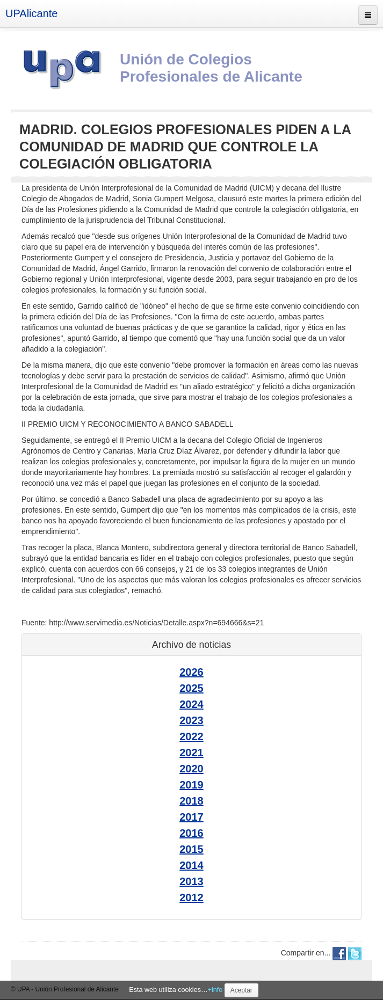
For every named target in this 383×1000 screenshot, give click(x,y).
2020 (191, 769)
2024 (191, 704)
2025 (191, 688)
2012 (191, 897)
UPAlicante (31, 13)
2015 (191, 849)
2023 (191, 720)
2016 (191, 833)
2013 (191, 881)
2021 (191, 752)
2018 (191, 801)
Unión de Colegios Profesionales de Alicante (211, 68)
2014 (191, 865)
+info (215, 990)
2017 (191, 817)
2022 (191, 736)
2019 (191, 785)
